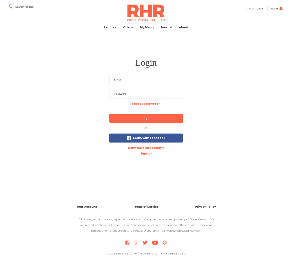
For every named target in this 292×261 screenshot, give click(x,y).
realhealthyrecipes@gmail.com (181, 230)
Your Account (86, 206)
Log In (276, 8)
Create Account (255, 8)
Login (146, 118)
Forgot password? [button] (146, 103)
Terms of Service (146, 206)
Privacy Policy (205, 206)
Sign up (146, 153)
